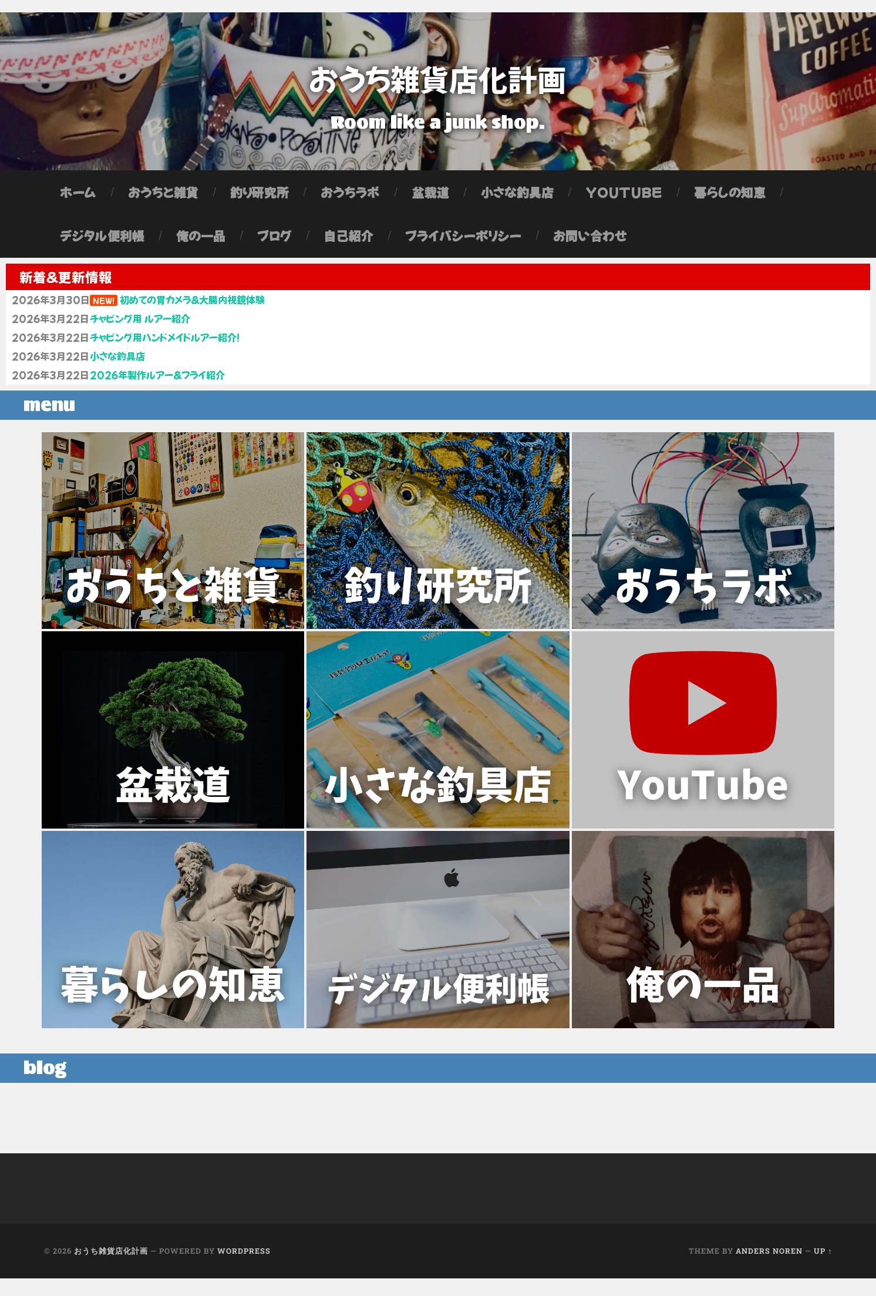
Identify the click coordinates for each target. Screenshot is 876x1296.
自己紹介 (348, 242)
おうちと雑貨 (163, 198)
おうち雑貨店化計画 (438, 79)
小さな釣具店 (517, 198)
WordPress (244, 1268)
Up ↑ (823, 1268)
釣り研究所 (259, 198)
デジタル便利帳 (102, 242)
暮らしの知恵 (729, 198)
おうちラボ (350, 198)
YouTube (623, 198)
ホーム (78, 198)
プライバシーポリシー (463, 242)
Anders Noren (769, 1268)
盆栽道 (430, 198)
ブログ (274, 242)
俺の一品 (200, 242)
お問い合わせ (590, 242)
